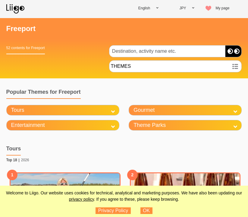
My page (222, 8)
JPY (182, 8)
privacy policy (81, 199)
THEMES (121, 66)
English (144, 8)
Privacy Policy (113, 210)
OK (146, 210)
